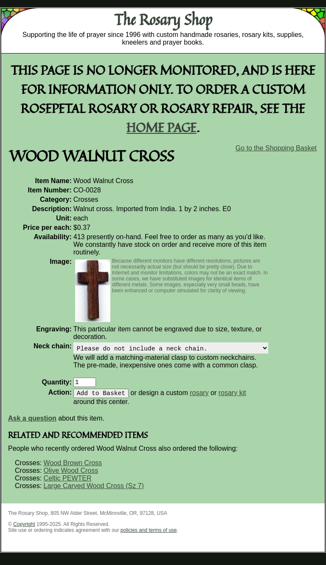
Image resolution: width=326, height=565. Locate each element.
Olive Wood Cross (71, 475)
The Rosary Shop (163, 19)
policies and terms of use (149, 535)
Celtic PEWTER (68, 483)
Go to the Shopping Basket (276, 148)
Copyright (24, 529)
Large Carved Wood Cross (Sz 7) (94, 490)
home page (161, 127)
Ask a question (32, 423)
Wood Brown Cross (73, 468)
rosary (199, 397)
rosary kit (232, 397)
